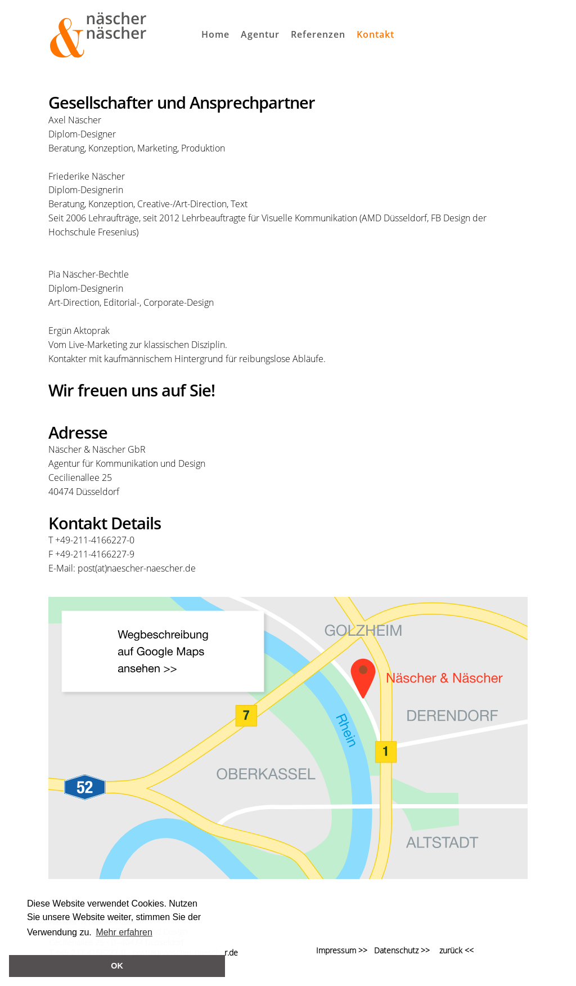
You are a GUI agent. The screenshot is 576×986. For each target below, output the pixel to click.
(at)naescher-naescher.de (145, 568)
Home (215, 34)
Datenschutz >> (398, 950)
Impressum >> (341, 950)
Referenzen (318, 34)
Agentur (260, 34)
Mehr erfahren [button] (124, 932)
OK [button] (117, 965)
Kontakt (375, 34)
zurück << (456, 950)
